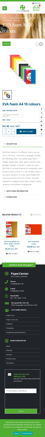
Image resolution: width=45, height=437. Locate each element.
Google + (42, 121)
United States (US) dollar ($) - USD (11, 115)
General (9, 355)
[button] (4, 8)
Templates (10, 328)
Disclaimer (10, 363)
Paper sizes (10, 315)
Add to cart (28, 131)
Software (9, 324)
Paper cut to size (12, 320)
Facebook (42, 109)
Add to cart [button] (12, 254)
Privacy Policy (11, 359)
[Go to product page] (12, 229)
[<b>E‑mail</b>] (22, 289)
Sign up (21, 411)
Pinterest (42, 125)
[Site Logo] (22, 8)
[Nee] (42, 428)
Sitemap (9, 350)
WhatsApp (42, 134)
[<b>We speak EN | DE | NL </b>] (22, 304)
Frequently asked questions (16, 332)
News (8, 346)
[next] (41, 44)
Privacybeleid (27, 433)
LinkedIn (42, 117)
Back (6, 43)
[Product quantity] (8, 131)
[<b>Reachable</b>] (22, 296)
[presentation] (23, 405)
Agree (16, 433)
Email (42, 130)
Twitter (42, 113)
